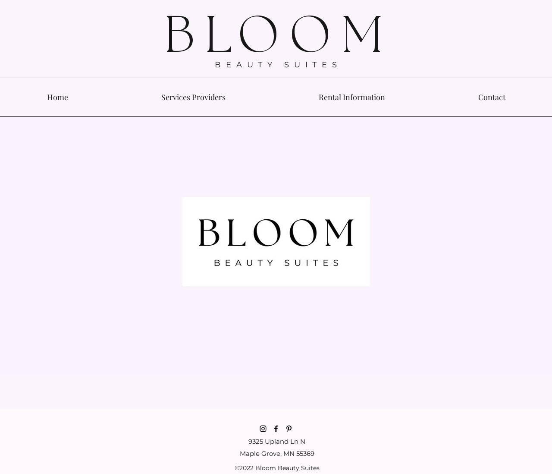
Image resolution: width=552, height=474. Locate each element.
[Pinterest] (289, 428)
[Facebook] (276, 428)
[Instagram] (263, 428)
